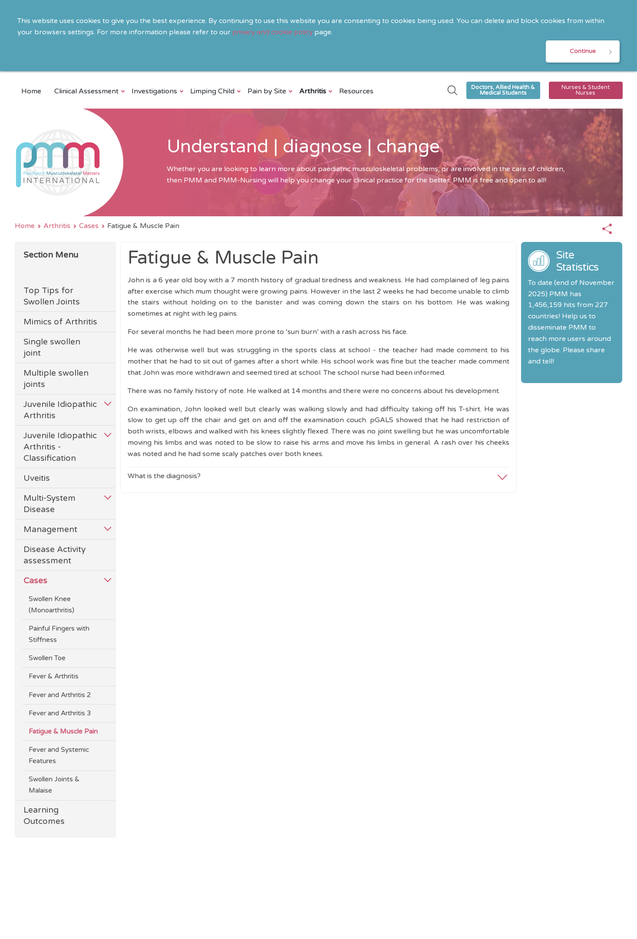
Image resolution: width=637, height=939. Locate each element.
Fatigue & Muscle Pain (63, 732)
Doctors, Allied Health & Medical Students (503, 90)
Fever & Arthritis (54, 677)
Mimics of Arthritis (60, 322)
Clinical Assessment (87, 91)
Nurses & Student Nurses (585, 90)
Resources (356, 91)
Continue (583, 51)
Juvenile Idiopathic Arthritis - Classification (60, 447)
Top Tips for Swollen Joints (51, 296)
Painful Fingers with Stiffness (59, 635)
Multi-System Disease (49, 504)
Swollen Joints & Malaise (54, 785)
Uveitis (36, 478)
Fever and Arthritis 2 (60, 695)
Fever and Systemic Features (59, 756)
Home (31, 91)
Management (50, 530)
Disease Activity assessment (54, 555)
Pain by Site (268, 91)
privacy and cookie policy (273, 32)
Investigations (155, 91)
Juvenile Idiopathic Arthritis (60, 410)
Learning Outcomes (44, 816)
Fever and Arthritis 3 (60, 713)
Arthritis (313, 91)
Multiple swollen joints (56, 379)
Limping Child (213, 91)
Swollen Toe (47, 659)
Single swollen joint (51, 348)
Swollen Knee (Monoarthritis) (51, 605)
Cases (89, 226)
